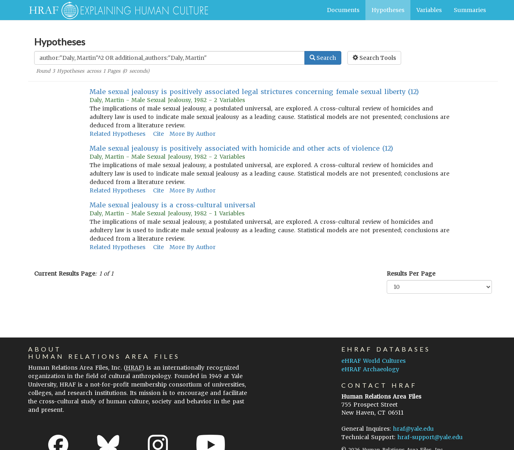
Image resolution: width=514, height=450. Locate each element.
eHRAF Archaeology (370, 369)
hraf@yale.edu (413, 428)
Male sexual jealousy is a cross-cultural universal (172, 205)
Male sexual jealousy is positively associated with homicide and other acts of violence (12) (241, 148)
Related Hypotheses (117, 133)
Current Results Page (64, 273)
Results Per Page (411, 273)
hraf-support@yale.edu (430, 437)
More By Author (192, 133)
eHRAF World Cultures (373, 360)
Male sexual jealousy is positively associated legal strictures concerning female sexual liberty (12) (254, 92)
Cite (158, 133)
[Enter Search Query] (169, 58)
